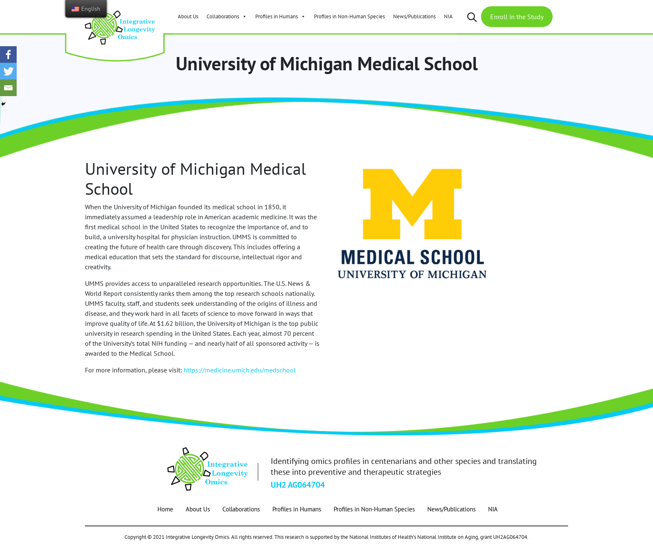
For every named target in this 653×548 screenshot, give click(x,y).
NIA (448, 16)
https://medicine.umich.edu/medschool (240, 370)
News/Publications (414, 16)
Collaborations (227, 16)
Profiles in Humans (280, 16)
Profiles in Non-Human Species (349, 16)
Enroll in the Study (516, 16)
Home (165, 509)
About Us (188, 16)
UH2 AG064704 (298, 484)
